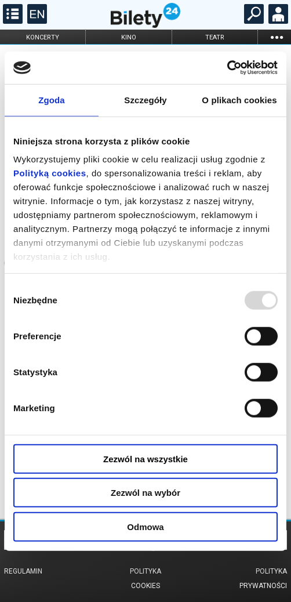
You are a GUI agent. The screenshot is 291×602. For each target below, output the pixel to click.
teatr (214, 37)
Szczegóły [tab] (145, 99)
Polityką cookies (49, 173)
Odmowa (145, 526)
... (276, 36)
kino (128, 37)
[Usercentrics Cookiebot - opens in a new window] (227, 67)
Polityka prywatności (263, 578)
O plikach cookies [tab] (239, 99)
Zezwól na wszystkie (145, 458)
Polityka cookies (145, 578)
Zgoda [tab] (51, 99)
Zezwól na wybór (145, 493)
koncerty (42, 37)
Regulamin (23, 571)
